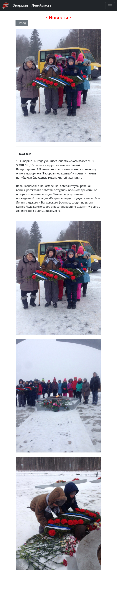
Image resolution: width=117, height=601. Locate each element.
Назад (22, 23)
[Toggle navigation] (110, 5)
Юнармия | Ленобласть (26, 5)
